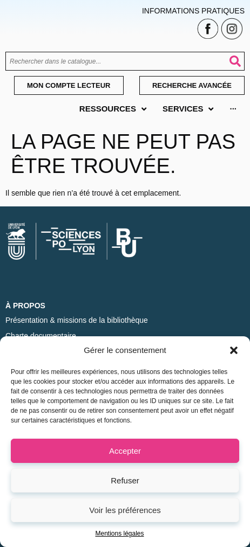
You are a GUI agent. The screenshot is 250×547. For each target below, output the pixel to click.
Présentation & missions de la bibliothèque (76, 320)
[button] (233, 350)
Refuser (125, 480)
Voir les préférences (125, 510)
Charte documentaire (40, 335)
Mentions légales (119, 533)
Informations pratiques (193, 10)
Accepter (125, 450)
